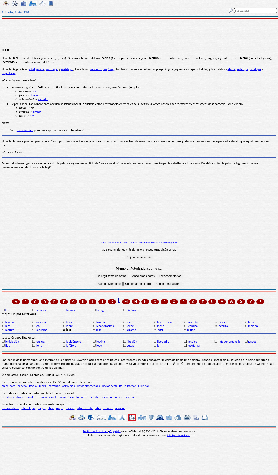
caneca (22, 386)
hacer (35, 95)
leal (38, 326)
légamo (131, 330)
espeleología (57, 397)
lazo (7, 326)
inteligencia (36, 69)
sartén (129, 397)
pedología (116, 397)
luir (159, 345)
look (99, 345)
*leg (110, 69)
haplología (8, 73)
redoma (108, 408)
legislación (12, 341)
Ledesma (41, 330)
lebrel (70, 326)
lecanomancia (105, 326)
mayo (59, 408)
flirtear (70, 408)
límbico (192, 341)
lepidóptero (73, 341)
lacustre (41, 310)
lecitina (253, 326)
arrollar (120, 408)
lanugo (100, 310)
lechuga (192, 326)
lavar (69, 322)
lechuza (223, 326)
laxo (129, 322)
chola (19, 397)
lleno (39, 345)
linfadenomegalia (229, 341)
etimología (28, 408)
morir (42, 386)
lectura (9, 330)
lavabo (9, 322)
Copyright (115, 431)
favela (33, 386)
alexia (231, 69)
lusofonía (193, 345)
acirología (68, 386)
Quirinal (143, 386)
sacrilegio (52, 69)
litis (7, 345)
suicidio (30, 397)
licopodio (163, 341)
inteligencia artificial (178, 435)
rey (32, 116)
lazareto (192, 322)
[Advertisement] (139, 33)
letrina (100, 341)
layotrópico (164, 322)
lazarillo (223, 322)
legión (191, 330)
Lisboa (252, 341)
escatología (75, 397)
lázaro (252, 322)
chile (51, 408)
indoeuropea (98, 69)
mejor (41, 408)
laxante (101, 322)
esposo (42, 397)
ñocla (104, 397)
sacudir (43, 99)
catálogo (255, 69)
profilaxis (8, 397)
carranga (54, 386)
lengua (40, 341)
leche (130, 326)
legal (99, 330)
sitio (98, 408)
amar (35, 91)
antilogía (242, 69)
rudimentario (10, 408)
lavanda (41, 322)
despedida (92, 397)
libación (132, 341)
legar (160, 330)
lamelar (71, 310)
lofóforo (71, 345)
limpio (37, 112)
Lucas (130, 345)
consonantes (25, 130)
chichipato (8, 386)
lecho (160, 326)
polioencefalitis (112, 386)
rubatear (130, 386)
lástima (131, 310)
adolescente (85, 408)
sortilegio (67, 69)
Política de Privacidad (95, 431)
